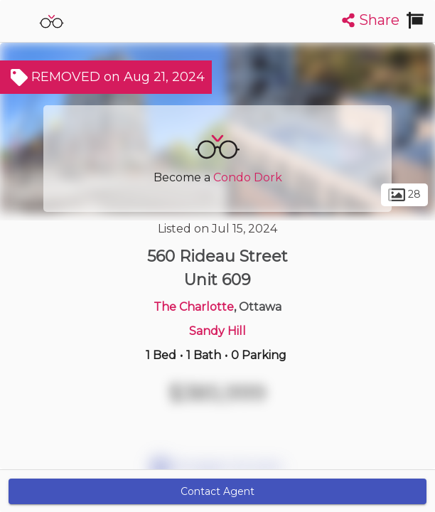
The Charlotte (194, 307)
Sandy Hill (217, 331)
